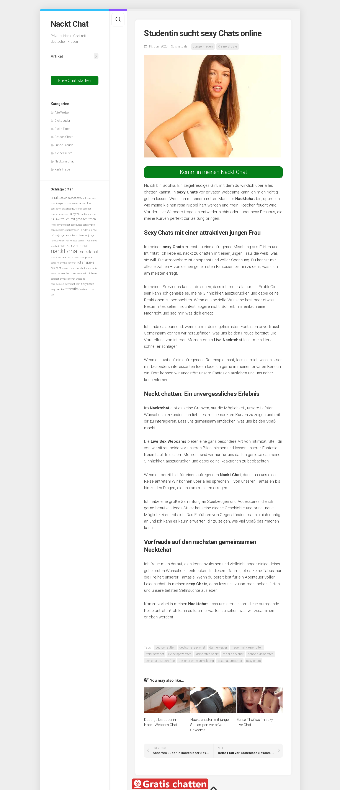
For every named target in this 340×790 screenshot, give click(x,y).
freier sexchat (154, 654)
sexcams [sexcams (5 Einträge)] (55, 273)
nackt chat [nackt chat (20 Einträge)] (65, 251)
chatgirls (181, 46)
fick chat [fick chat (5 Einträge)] (55, 219)
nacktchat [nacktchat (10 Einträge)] (89, 251)
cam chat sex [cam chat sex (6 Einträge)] (72, 198)
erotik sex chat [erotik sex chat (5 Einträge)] (88, 214)
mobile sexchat (233, 654)
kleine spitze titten (179, 654)
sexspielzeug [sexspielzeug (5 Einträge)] (57, 284)
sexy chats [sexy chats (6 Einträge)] (87, 283)
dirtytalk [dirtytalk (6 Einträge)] (75, 214)
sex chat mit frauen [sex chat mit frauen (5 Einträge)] (87, 273)
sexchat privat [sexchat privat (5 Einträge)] (58, 278)
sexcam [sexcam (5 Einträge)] (66, 268)
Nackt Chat (69, 24)
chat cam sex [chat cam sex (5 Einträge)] (88, 198)
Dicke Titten (62, 129)
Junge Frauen (64, 145)
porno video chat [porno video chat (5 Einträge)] (76, 257)
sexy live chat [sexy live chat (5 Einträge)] (58, 289)
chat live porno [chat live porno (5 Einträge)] (58, 203)
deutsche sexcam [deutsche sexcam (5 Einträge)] (60, 214)
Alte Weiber (62, 112)
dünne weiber (218, 647)
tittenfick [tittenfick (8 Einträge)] (72, 289)
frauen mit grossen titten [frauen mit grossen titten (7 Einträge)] (78, 219)
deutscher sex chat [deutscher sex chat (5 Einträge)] (61, 208)
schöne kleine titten (260, 654)
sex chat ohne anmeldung (196, 660)
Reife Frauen (63, 169)
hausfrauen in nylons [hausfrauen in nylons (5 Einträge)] (78, 230)
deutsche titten (165, 647)
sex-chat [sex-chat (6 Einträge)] (56, 268)
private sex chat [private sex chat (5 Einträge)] (68, 262)
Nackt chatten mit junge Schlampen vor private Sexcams (209, 724)
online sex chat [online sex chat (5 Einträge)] (59, 257)
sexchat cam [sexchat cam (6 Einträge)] (69, 273)
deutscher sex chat (192, 647)
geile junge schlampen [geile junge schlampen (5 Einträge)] (83, 224)
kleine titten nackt (207, 654)
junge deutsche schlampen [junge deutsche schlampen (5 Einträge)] (73, 235)
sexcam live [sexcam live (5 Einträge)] (92, 268)
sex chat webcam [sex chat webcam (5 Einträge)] (75, 278)
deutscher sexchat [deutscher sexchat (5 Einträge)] (81, 208)
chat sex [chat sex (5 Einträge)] (71, 203)
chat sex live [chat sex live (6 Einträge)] (83, 203)
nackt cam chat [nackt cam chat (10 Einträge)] (74, 245)
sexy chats (253, 660)
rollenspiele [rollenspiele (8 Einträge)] (85, 262)
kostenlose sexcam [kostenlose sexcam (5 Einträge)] (76, 240)
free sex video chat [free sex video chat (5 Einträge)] (60, 224)
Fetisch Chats (64, 137)
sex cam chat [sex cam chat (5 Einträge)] (78, 268)
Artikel (57, 56)
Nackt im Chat (64, 161)
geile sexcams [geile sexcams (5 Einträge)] (58, 230)
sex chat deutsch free (160, 660)
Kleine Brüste (63, 153)
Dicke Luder (62, 120)
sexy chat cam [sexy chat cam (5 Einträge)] (72, 284)
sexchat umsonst (230, 660)
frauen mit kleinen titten (246, 647)
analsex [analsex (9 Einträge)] (57, 197)
